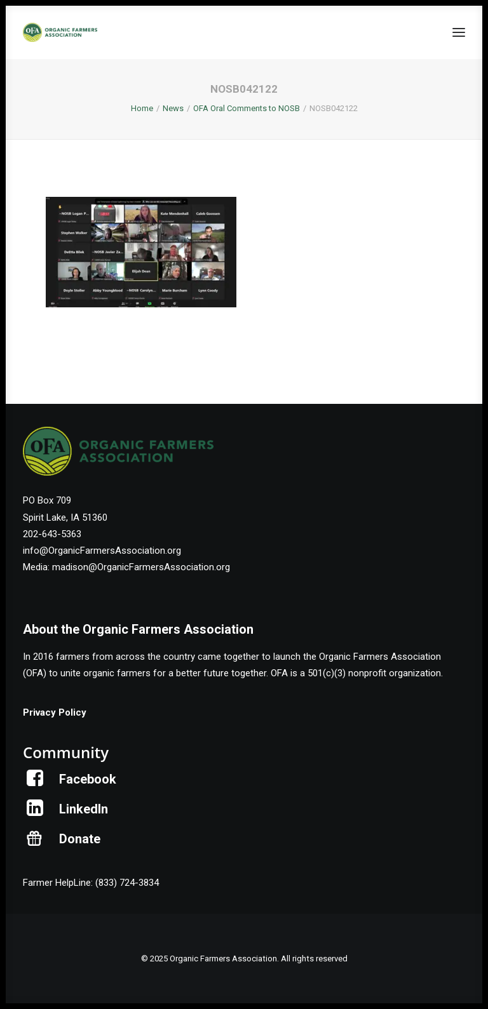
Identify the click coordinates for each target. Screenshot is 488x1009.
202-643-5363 (52, 534)
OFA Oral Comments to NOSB (246, 108)
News (173, 108)
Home (142, 108)
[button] (459, 32)
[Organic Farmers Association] (60, 32)
